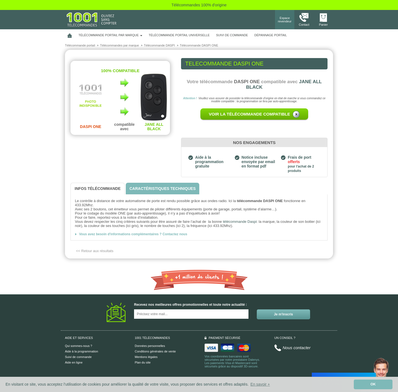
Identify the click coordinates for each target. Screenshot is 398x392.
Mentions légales (146, 357)
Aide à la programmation (81, 351)
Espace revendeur (285, 19)
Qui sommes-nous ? (78, 345)
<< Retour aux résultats (94, 251)
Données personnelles (150, 345)
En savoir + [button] (260, 384)
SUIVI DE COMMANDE (232, 35)
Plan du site (143, 362)
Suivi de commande (78, 357)
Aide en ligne (74, 362)
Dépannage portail (270, 35)
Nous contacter (297, 347)
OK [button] (373, 384)
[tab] (97, 189)
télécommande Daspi (239, 221)
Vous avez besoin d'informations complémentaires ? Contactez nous (133, 234)
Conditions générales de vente (155, 351)
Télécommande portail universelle (179, 35)
